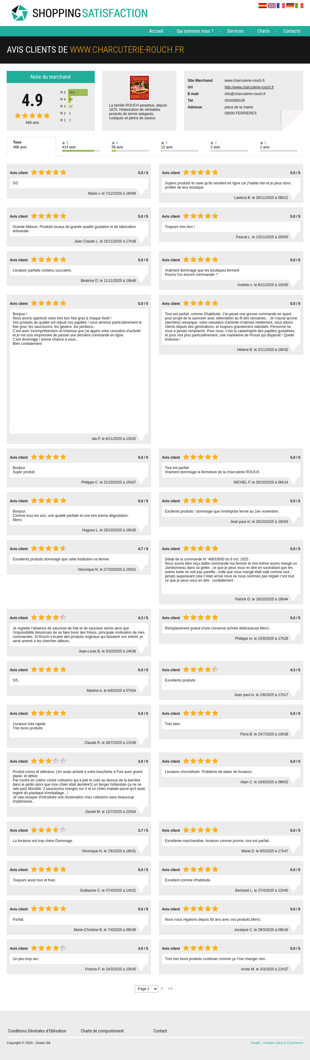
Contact (160, 1031)
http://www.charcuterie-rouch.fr (249, 87)
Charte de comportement (102, 1031)
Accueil (156, 31)
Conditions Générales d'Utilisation (37, 1031)
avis (32, 123)
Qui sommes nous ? (195, 31)
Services (235, 31)
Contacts (291, 31)
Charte (263, 31)
